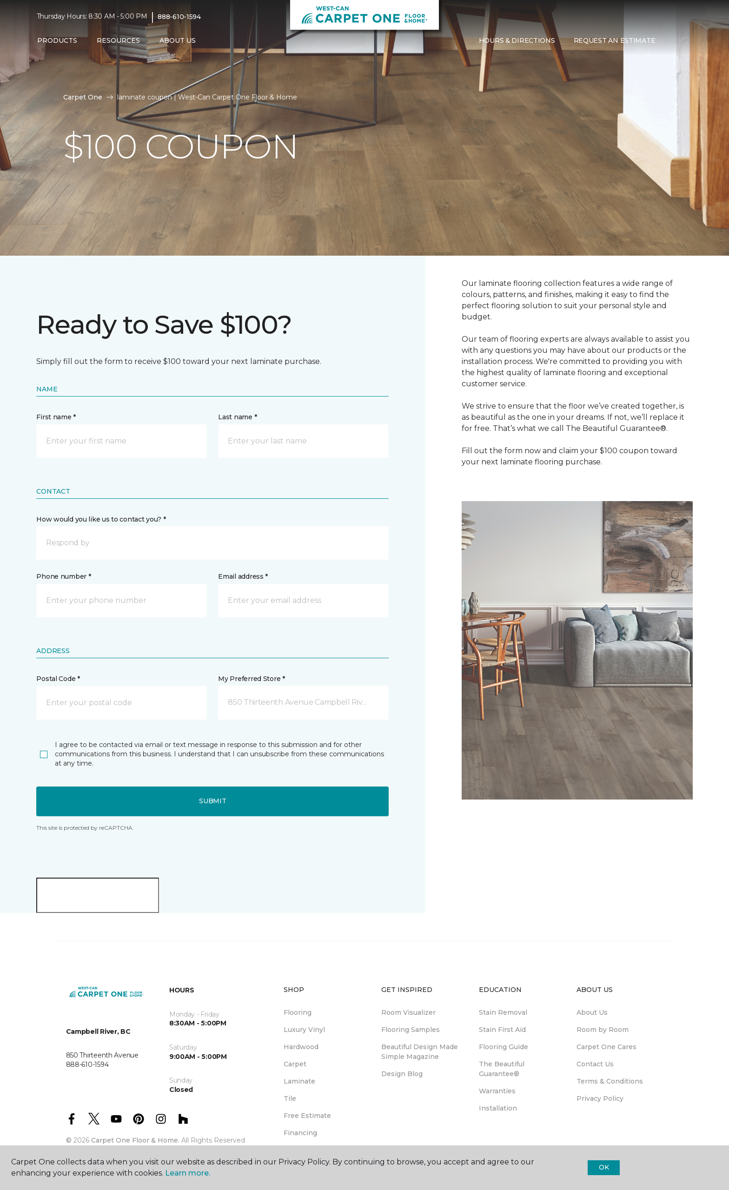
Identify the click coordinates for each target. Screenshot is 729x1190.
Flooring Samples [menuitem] (410, 1029)
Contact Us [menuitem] (595, 1064)
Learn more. (187, 1173)
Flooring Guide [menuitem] (503, 1047)
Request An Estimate (615, 40)
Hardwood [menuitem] (301, 1047)
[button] (671, 40)
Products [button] (57, 40)
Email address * (243, 576)
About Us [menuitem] (592, 1012)
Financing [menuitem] (300, 1133)
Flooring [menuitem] (297, 1012)
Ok (604, 1167)
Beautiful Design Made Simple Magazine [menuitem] (419, 1052)
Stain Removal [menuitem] (503, 1012)
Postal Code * (58, 678)
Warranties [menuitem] (497, 1091)
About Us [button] (177, 40)
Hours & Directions (517, 40)
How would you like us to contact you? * (101, 519)
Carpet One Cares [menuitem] (606, 1047)
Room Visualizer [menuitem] (408, 1012)
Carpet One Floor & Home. (135, 1140)
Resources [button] (118, 40)
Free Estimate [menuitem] (307, 1115)
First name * (56, 417)
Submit (212, 801)
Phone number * (63, 576)
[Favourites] (683, 40)
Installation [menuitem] (498, 1108)
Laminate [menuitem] (299, 1081)
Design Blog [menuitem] (402, 1074)
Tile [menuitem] (290, 1098)
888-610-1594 (179, 17)
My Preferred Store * (251, 678)
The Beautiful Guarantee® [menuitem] (501, 1069)
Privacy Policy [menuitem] (600, 1098)
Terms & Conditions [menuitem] (610, 1081)
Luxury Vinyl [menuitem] (304, 1029)
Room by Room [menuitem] (603, 1029)
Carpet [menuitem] (295, 1064)
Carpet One (82, 97)
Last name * (237, 417)
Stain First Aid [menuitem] (502, 1029)
